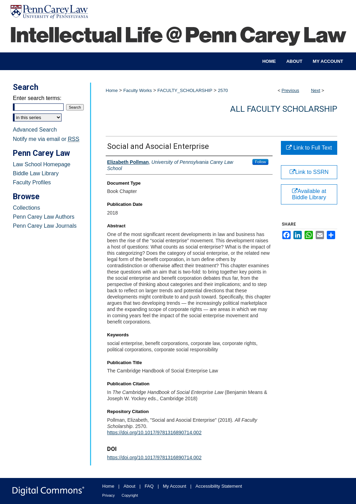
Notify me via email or (46, 139)
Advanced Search (35, 130)
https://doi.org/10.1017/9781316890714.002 (154, 432)
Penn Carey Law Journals (44, 226)
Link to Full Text (309, 148)
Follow (260, 162)
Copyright (130, 495)
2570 (223, 90)
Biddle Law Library (36, 173)
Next (315, 90)
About (129, 486)
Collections (26, 208)
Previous (290, 90)
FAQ (149, 486)
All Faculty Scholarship (283, 109)
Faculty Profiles (32, 182)
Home (112, 90)
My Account (174, 486)
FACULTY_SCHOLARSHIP (184, 90)
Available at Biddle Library (309, 194)
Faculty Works (137, 90)
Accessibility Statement (218, 486)
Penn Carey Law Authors (43, 217)
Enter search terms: (37, 98)
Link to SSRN (309, 172)
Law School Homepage (41, 164)
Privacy (108, 495)
